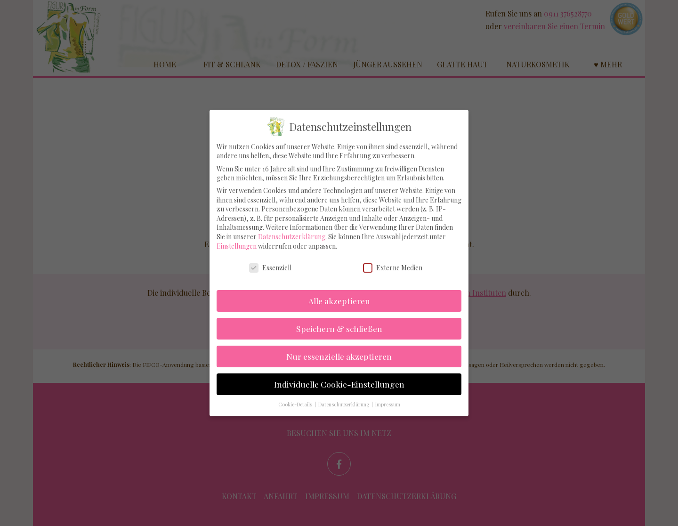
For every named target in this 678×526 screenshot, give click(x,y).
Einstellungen (237, 237)
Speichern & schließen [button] (339, 319)
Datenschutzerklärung (291, 227)
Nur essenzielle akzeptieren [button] (339, 347)
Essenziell (270, 258)
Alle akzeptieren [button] (339, 291)
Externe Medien (392, 258)
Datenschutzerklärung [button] (344, 395)
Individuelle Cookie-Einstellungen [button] (339, 375)
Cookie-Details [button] (296, 395)
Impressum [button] (387, 395)
